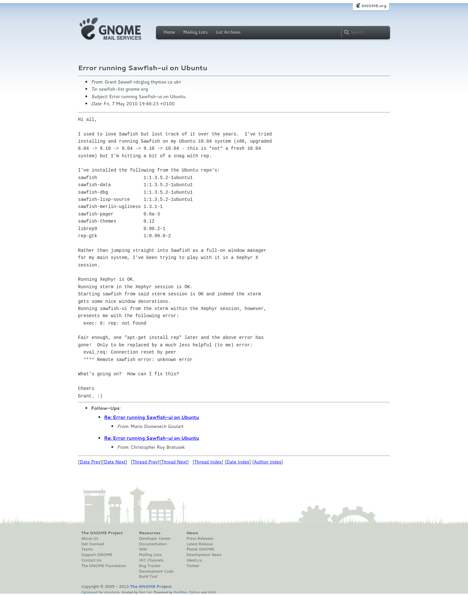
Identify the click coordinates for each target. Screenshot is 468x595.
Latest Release (199, 544)
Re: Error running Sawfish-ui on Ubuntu (151, 417)
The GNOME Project (102, 533)
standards (112, 591)
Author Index (267, 462)
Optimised (89, 591)
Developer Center (155, 538)
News (192, 533)
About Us (89, 538)
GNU (212, 591)
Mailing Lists (195, 32)
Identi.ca (194, 560)
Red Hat (145, 591)
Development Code (156, 571)
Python (194, 591)
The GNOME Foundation (103, 565)
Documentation (153, 544)
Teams (87, 549)
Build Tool (148, 576)
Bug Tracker (150, 565)
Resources (150, 533)
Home (169, 32)
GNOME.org (373, 5)
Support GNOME (96, 554)
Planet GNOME (200, 549)
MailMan (180, 591)
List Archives (228, 32)
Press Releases (199, 538)
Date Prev (90, 462)
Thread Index (208, 462)
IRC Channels (151, 560)
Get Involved (92, 544)
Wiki (143, 549)
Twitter (192, 565)
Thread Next (174, 462)
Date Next (114, 462)
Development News (204, 554)
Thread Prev (145, 462)
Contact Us (91, 560)
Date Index (237, 462)
